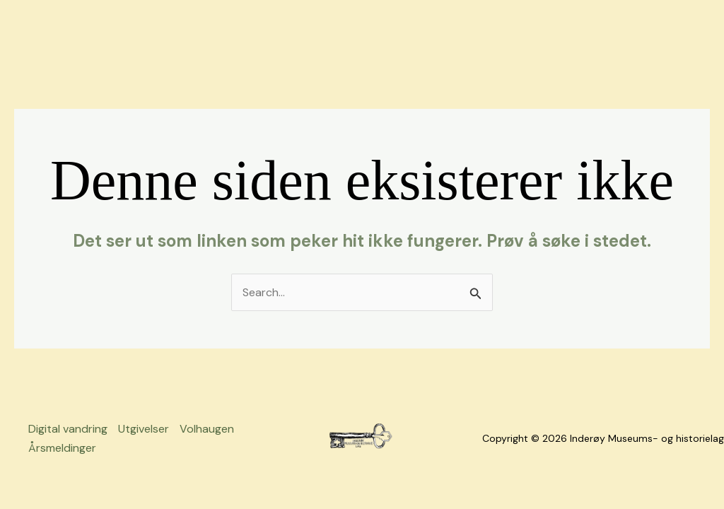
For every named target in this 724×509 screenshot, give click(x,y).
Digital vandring (67, 428)
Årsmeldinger (62, 447)
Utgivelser (143, 428)
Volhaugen (207, 428)
